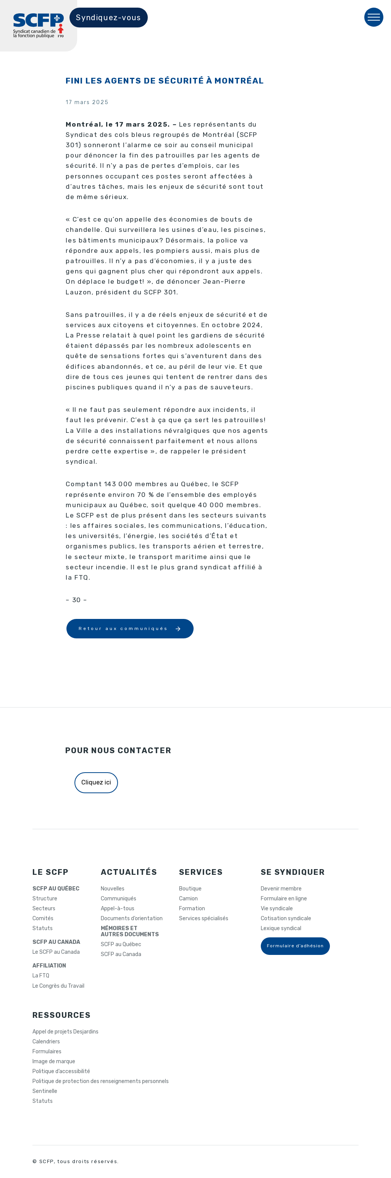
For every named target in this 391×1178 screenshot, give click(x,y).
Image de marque (53, 1062)
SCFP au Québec (121, 945)
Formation (192, 909)
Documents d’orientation (132, 919)
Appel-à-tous (117, 909)
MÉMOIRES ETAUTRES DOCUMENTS (130, 932)
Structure (44, 899)
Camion (188, 899)
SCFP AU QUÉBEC (55, 889)
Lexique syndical (281, 929)
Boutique (190, 889)
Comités (42, 919)
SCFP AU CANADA (56, 942)
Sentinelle (44, 1091)
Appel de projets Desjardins (65, 1032)
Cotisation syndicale (286, 919)
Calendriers (46, 1042)
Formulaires (46, 1052)
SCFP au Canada (121, 954)
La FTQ (40, 976)
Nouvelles (112, 889)
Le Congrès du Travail (58, 986)
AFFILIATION (49, 966)
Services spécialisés (203, 919)
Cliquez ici (96, 782)
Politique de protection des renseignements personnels (100, 1081)
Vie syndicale (277, 909)
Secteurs (43, 909)
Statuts (42, 929)
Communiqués (118, 899)
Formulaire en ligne (284, 899)
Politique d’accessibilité (61, 1072)
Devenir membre (281, 889)
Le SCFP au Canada (56, 952)
